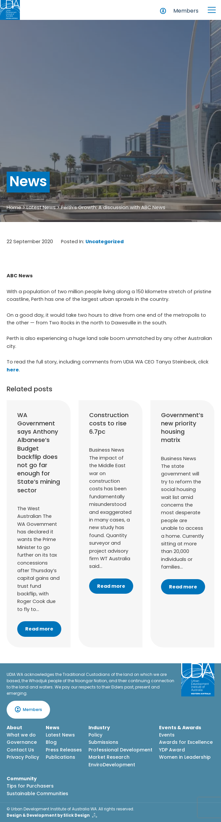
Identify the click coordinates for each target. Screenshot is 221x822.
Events (167, 735)
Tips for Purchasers (30, 786)
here (13, 369)
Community (22, 778)
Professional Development (120, 749)
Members (185, 11)
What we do (21, 735)
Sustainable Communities (37, 793)
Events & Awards (180, 727)
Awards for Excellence (186, 742)
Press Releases (64, 749)
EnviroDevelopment (111, 764)
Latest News (41, 207)
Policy (95, 735)
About (14, 727)
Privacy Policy (23, 757)
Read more (39, 629)
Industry (99, 727)
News (52, 727)
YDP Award (172, 749)
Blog (51, 742)
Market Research (109, 757)
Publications (60, 757)
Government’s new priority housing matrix (182, 427)
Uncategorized (104, 241)
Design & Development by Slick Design (48, 815)
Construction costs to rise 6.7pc (109, 423)
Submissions (103, 742)
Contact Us (20, 749)
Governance (22, 742)
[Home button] (10, 10)
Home (14, 207)
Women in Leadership (185, 757)
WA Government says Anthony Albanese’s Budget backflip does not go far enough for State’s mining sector (38, 452)
